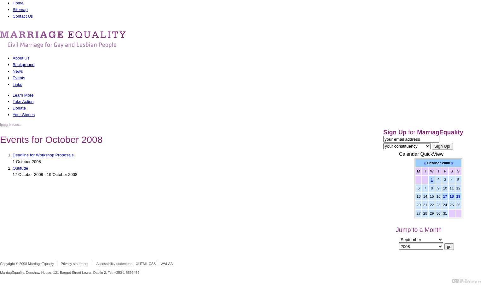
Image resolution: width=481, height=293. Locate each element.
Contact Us (23, 16)
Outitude (20, 168)
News (18, 71)
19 (458, 196)
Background (23, 64)
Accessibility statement (113, 264)
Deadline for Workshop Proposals (43, 155)
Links (17, 84)
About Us (21, 58)
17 (445, 196)
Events (19, 78)
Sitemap (20, 9)
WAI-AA (166, 264)
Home (18, 3)
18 (452, 196)
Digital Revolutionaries (466, 281)
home (4, 125)
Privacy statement (74, 264)
